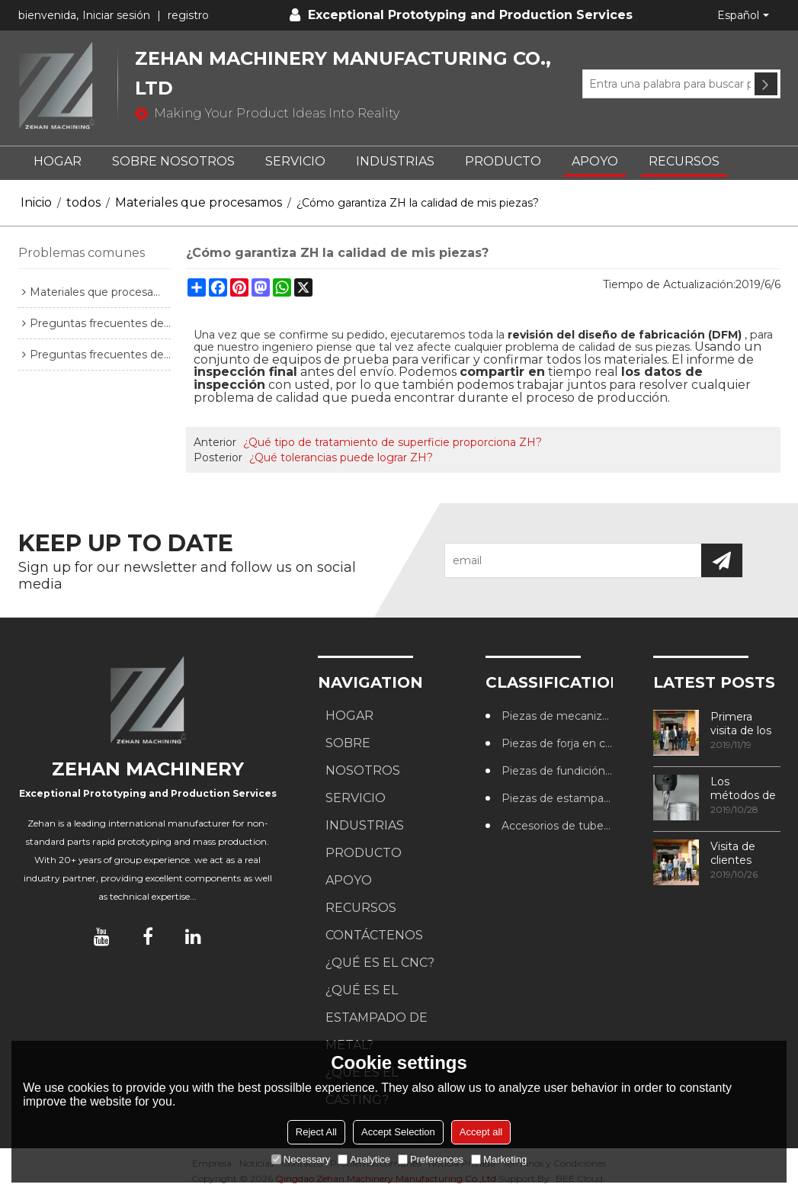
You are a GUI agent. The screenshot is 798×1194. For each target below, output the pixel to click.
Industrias (395, 161)
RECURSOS (684, 161)
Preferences (430, 1159)
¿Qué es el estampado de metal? (376, 1017)
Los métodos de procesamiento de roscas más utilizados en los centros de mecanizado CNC (745, 788)
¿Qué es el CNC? (379, 962)
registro (188, 15)
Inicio (36, 202)
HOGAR (58, 161)
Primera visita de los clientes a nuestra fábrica (740, 723)
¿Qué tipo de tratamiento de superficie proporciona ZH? (392, 442)
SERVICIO (295, 161)
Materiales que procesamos (198, 202)
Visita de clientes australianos (741, 853)
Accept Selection (398, 1132)
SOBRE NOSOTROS (173, 161)
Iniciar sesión (116, 15)
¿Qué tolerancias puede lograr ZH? (341, 457)
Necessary (300, 1159)
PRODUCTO (503, 161)
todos (83, 202)
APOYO (595, 161)
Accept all (481, 1132)
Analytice (364, 1159)
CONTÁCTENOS (374, 935)
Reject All (316, 1132)
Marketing (499, 1159)
